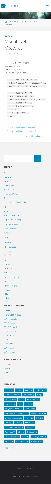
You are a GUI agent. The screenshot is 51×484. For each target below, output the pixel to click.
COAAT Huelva (9, 335)
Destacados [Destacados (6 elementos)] (28, 395)
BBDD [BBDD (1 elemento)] (28, 390)
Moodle (7, 211)
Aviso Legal (8, 448)
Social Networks (10, 228)
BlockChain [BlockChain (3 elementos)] (40, 390)
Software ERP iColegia (12, 315)
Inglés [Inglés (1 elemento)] (28, 404)
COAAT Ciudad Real (11, 327)
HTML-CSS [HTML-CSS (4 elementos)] (10, 404)
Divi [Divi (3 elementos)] (39, 395)
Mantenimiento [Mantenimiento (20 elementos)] (38, 413)
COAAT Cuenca (10, 331)
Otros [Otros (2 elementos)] (19, 422)
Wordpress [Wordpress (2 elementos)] (36, 441)
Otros (7, 290)
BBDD (6, 172)
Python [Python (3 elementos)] (29, 427)
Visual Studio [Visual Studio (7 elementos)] (22, 441)
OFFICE (8, 251)
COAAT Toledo (9, 352)
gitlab (6, 373)
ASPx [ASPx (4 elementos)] (19, 390)
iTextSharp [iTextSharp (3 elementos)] (30, 409)
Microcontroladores (12, 215)
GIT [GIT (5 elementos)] (21, 399)
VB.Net (24, 22)
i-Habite (7, 311)
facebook (7, 364)
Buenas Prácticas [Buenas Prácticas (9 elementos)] (12, 395)
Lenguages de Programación (15, 202)
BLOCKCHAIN (9, 190)
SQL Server (9, 185)
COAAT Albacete (10, 319)
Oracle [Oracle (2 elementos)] (8, 422)
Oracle (8, 177)
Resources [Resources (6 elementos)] (10, 432)
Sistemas (7, 242)
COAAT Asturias (10, 323)
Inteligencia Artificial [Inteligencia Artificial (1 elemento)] (13, 409)
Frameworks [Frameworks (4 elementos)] (10, 399)
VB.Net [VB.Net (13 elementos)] (9, 441)
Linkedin (7, 368)
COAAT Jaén (8, 344)
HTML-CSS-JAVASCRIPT (12, 194)
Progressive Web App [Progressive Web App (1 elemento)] (14, 427)
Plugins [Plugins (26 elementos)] (29, 422)
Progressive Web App (12, 219)
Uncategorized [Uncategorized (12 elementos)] (39, 436)
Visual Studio (14, 22)
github (6, 377)
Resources (8, 233)
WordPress (8, 272)
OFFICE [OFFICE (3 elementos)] (39, 418)
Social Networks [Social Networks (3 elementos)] (11, 436)
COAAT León (9, 348)
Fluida (25, 476)
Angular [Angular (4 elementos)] (8, 390)
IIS (4, 198)
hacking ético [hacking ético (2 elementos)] (33, 399)
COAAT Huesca (10, 339)
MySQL (8, 181)
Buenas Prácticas (12, 277)
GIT (6, 238)
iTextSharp (9, 268)
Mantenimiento (11, 286)
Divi (6, 282)
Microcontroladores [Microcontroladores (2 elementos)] (13, 418)
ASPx (7, 260)
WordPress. (34, 476)
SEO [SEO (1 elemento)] (21, 432)
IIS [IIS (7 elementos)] (20, 404)
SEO (7, 298)
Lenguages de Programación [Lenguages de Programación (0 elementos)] (16, 413)
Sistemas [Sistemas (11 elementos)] (32, 432)
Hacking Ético (10, 247)
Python (8, 207)
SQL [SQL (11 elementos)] (25, 436)
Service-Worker (11, 224)
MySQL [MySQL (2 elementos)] (29, 418)
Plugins (8, 294)
